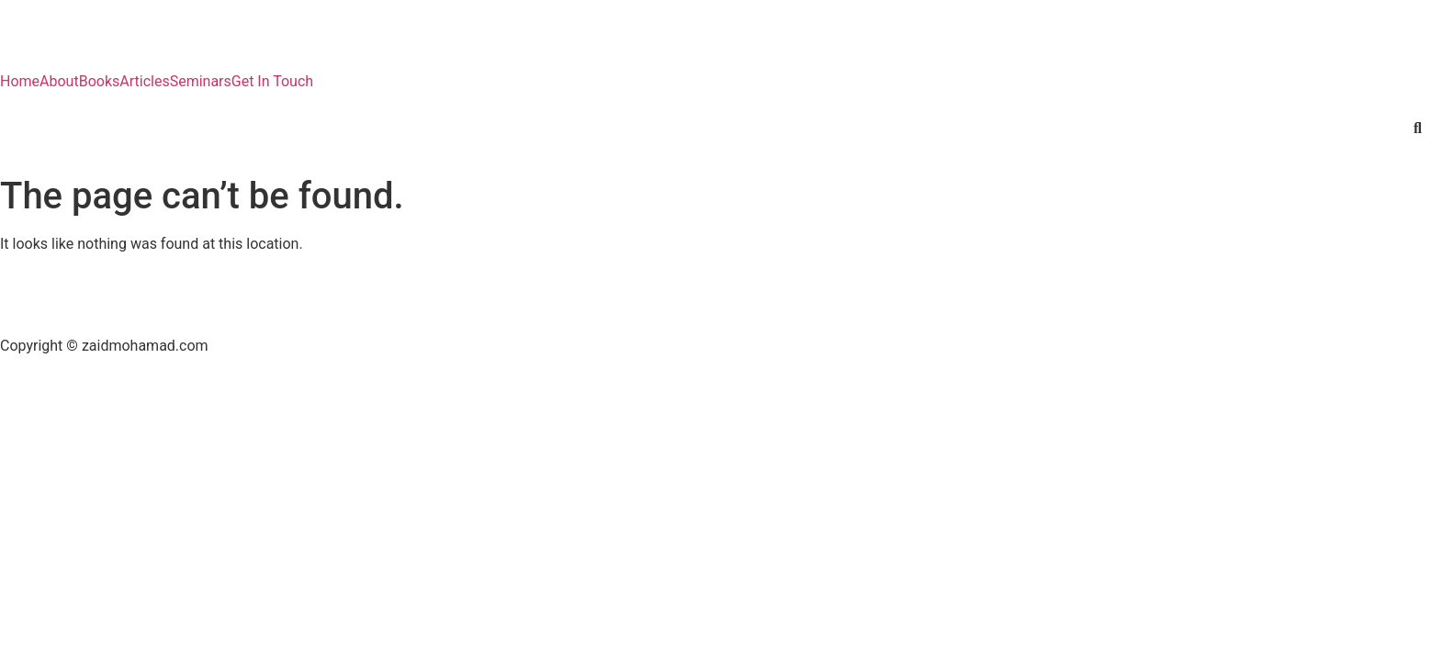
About (59, 81)
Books (99, 81)
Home (19, 81)
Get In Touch (272, 81)
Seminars (200, 81)
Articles (144, 81)
